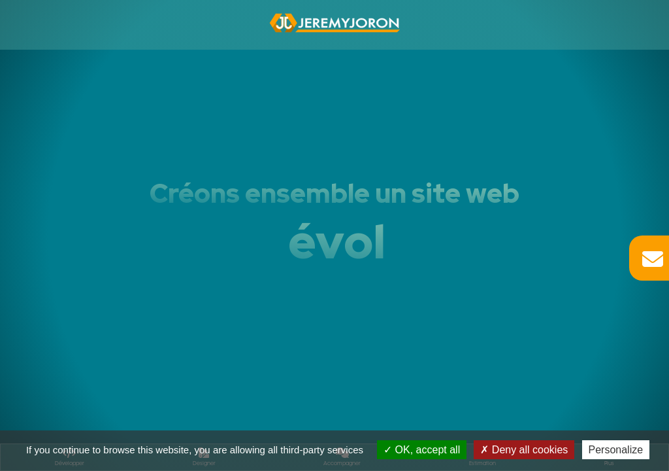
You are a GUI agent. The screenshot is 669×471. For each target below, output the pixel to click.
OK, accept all (421, 449)
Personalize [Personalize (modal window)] (616, 449)
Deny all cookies (524, 449)
